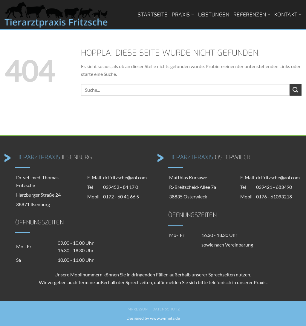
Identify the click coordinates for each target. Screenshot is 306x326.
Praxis (183, 14)
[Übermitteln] (296, 90)
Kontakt (288, 14)
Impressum (137, 309)
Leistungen (213, 14)
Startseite (153, 14)
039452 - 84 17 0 (120, 187)
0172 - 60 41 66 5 (121, 196)
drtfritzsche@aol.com (125, 177)
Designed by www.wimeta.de (153, 318)
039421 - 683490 (274, 187)
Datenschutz (166, 309)
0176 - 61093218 (274, 196)
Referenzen (251, 14)
